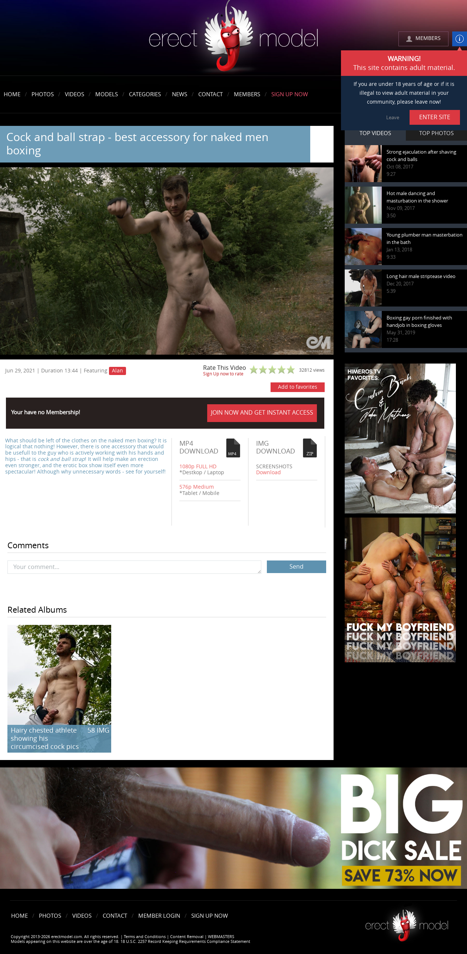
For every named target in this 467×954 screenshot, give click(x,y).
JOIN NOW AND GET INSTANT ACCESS (262, 412)
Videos (74, 94)
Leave (392, 117)
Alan (117, 371)
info (459, 38)
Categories (145, 94)
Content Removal (186, 936)
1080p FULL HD (197, 466)
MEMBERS (428, 38)
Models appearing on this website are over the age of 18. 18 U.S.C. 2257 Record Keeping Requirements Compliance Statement (130, 941)
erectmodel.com (233, 38)
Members (247, 94)
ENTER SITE (434, 117)
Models (106, 94)
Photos (43, 94)
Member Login (159, 916)
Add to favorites (297, 387)
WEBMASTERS (221, 936)
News (179, 94)
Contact (210, 94)
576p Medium (196, 487)
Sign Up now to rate (223, 373)
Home (12, 94)
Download (268, 472)
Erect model (406, 922)
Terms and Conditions (145, 936)
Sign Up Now (289, 94)
